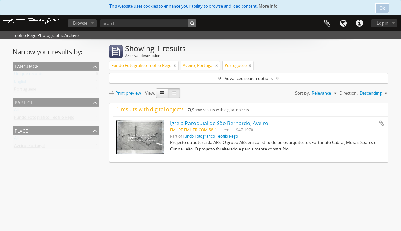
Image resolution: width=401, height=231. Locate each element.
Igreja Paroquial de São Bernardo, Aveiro (219, 123)
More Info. (268, 6)
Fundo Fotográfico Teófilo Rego (44, 119)
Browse (80, 23)
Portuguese (25, 90)
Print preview (125, 93)
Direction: (348, 93)
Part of (24, 102)
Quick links (359, 23)
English (21, 83)
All (16, 111)
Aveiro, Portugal (29, 147)
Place (21, 130)
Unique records (28, 75)
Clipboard (327, 23)
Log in (382, 23)
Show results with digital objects (218, 110)
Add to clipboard (381, 123)
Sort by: (302, 93)
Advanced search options (249, 78)
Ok (382, 8)
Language (343, 23)
